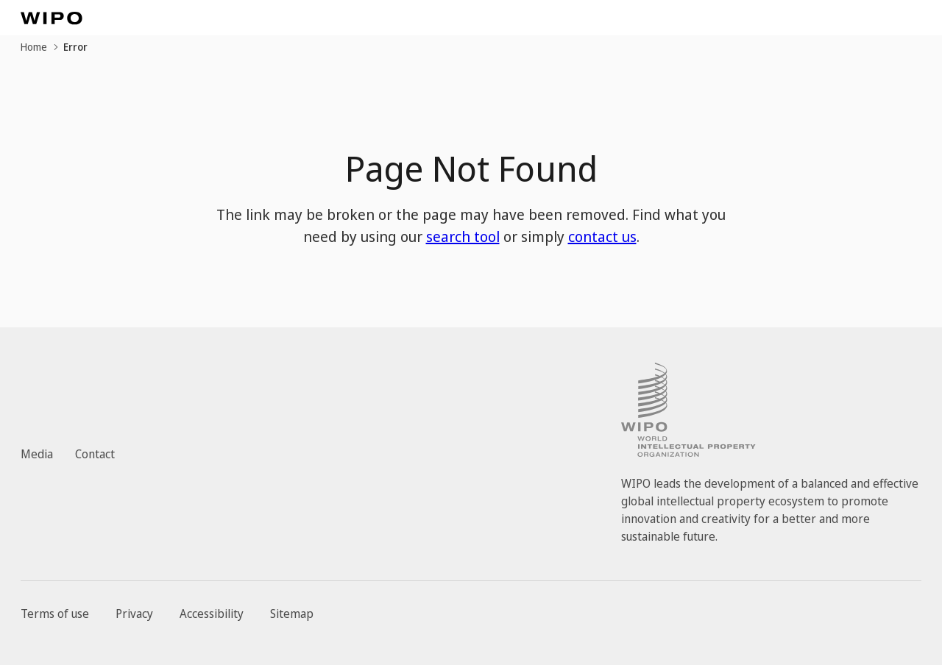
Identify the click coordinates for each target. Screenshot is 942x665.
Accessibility (212, 613)
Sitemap (292, 613)
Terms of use (55, 613)
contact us (602, 236)
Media (37, 454)
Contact (95, 454)
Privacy (134, 613)
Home (34, 47)
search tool (463, 236)
